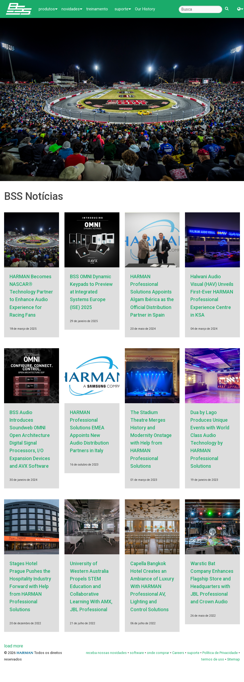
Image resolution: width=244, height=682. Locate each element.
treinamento (97, 9)
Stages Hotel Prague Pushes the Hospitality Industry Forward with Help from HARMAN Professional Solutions (30, 586)
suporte (121, 9)
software (137, 653)
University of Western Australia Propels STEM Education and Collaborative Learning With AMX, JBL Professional (91, 586)
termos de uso (212, 659)
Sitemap (233, 659)
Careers (178, 653)
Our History (145, 9)
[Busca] (200, 9)
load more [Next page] (13, 646)
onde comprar (158, 653)
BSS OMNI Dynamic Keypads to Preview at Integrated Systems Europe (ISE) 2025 (91, 292)
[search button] (226, 6)
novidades (70, 9)
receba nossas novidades (106, 653)
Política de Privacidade (220, 653)
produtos (47, 9)
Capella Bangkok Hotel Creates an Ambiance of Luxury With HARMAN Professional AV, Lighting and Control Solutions (152, 586)
